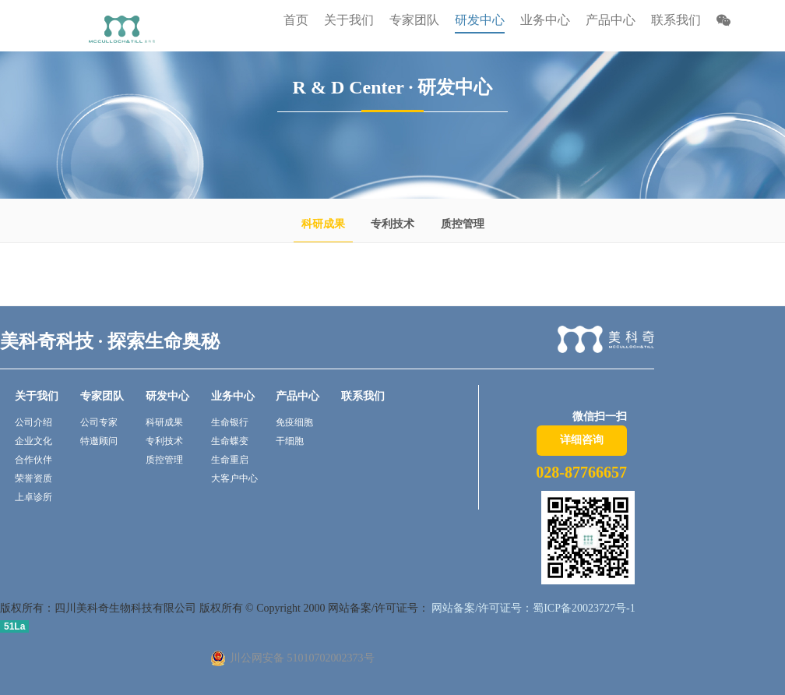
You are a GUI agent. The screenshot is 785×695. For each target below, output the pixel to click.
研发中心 (167, 396)
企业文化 (33, 441)
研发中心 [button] (480, 19)
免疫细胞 (294, 422)
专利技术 (392, 224)
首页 (295, 19)
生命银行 (229, 422)
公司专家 (99, 422)
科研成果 (323, 224)
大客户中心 (234, 478)
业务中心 (233, 396)
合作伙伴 (33, 459)
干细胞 (290, 441)
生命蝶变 (229, 441)
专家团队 (102, 396)
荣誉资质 (33, 478)
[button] (723, 22)
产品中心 (297, 396)
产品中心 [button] (610, 19)
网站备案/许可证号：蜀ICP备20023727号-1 (532, 608)
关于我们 (36, 396)
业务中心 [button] (545, 19)
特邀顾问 (99, 441)
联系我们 (676, 19)
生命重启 (229, 459)
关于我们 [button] (349, 19)
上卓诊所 (33, 497)
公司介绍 (33, 422)
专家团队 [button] (414, 19)
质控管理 (462, 224)
